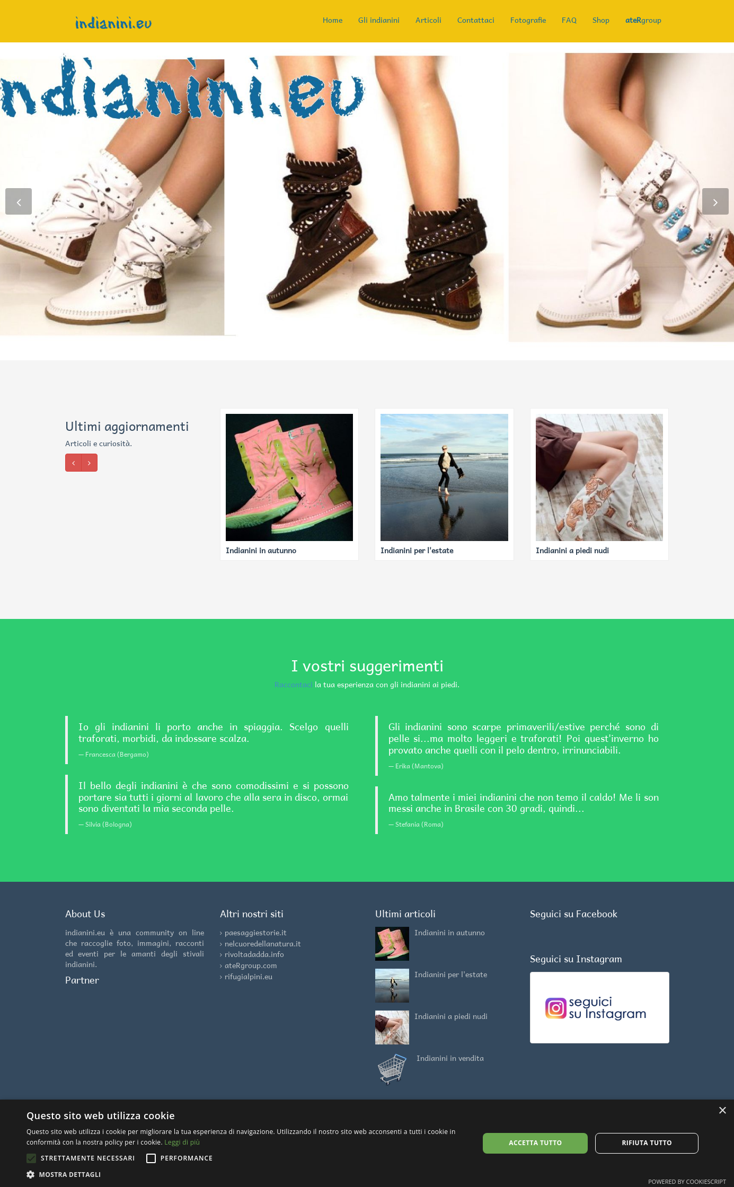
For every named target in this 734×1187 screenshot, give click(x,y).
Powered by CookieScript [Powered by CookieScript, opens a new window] (687, 1181)
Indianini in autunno (449, 932)
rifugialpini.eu (248, 976)
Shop (600, 19)
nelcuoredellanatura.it (263, 943)
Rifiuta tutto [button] (647, 1142)
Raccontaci (294, 684)
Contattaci (475, 19)
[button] (246, 1174)
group (643, 19)
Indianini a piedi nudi (451, 1016)
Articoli (428, 19)
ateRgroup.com (251, 965)
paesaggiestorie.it (256, 932)
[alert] (367, 1143)
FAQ (569, 19)
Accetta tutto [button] (535, 1142)
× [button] (722, 1111)
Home (332, 19)
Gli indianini (379, 19)
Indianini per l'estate (450, 974)
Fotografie (528, 19)
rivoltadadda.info (254, 954)
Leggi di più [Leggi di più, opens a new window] (182, 1142)
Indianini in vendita (450, 1058)
